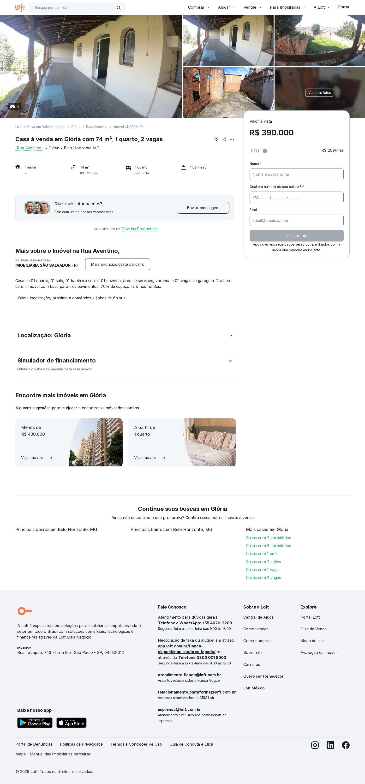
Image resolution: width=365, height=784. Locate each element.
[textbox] (77, 7)
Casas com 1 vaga (262, 569)
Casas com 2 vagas (263, 577)
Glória (75, 127)
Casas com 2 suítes (263, 561)
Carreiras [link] (251, 664)
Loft (18, 127)
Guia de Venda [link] (313, 629)
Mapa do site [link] (312, 640)
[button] (125, 336)
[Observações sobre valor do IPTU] (265, 151)
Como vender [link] (255, 629)
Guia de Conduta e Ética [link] (191, 744)
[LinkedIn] (330, 751)
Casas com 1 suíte (262, 553)
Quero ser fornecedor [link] (263, 676)
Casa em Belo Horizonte (46, 127)
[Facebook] (346, 751)
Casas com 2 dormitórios (268, 537)
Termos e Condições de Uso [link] (136, 744)
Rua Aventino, (97, 127)
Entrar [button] (344, 7)
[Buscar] (118, 8)
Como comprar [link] (257, 640)
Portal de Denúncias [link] (33, 744)
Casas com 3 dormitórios (268, 545)
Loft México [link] (254, 688)
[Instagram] (315, 751)
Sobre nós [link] (253, 652)
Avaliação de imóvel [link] (318, 652)
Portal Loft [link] (310, 617)
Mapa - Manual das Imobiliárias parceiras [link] (53, 754)
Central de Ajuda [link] (258, 617)
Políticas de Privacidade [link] (81, 744)
